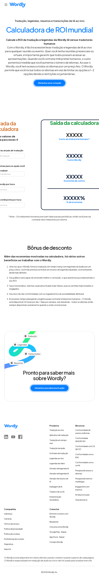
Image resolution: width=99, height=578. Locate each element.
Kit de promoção (82, 495)
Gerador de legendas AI (59, 468)
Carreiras (8, 519)
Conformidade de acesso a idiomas (82, 431)
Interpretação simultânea (55, 498)
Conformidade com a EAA (84, 455)
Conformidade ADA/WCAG (81, 439)
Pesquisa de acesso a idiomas (84, 472)
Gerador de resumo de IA (59, 480)
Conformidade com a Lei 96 (84, 464)
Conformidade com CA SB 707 (85, 447)
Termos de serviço (11, 524)
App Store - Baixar (57, 537)
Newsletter (54, 522)
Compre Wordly (56, 542)
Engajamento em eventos (82, 488)
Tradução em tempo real (58, 441)
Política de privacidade (13, 529)
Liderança (8, 514)
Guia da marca (81, 500)
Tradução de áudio (57, 448)
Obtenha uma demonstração (49, 387)
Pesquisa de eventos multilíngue (83, 480)
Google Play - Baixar (58, 532)
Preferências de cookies (14, 539)
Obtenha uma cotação (49, 83)
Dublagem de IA (56, 486)
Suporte (7, 549)
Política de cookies (12, 534)
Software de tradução (59, 453)
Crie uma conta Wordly (59, 527)
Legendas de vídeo (57, 463)
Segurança (8, 544)
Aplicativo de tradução (59, 435)
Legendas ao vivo (57, 458)
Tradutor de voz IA (57, 492)
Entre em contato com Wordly (59, 515)
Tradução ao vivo (57, 430)
